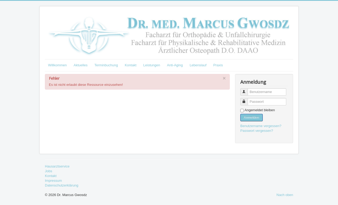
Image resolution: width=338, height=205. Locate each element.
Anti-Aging (175, 65)
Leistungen (151, 65)
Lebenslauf (198, 65)
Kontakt (130, 65)
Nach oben (284, 195)
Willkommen (57, 65)
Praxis (218, 65)
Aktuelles (81, 65)
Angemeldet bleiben (260, 110)
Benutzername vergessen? (260, 126)
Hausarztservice (57, 166)
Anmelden (251, 117)
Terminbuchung (106, 65)
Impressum (53, 181)
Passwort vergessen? (256, 131)
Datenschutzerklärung (61, 185)
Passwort (246, 99)
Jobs (48, 171)
